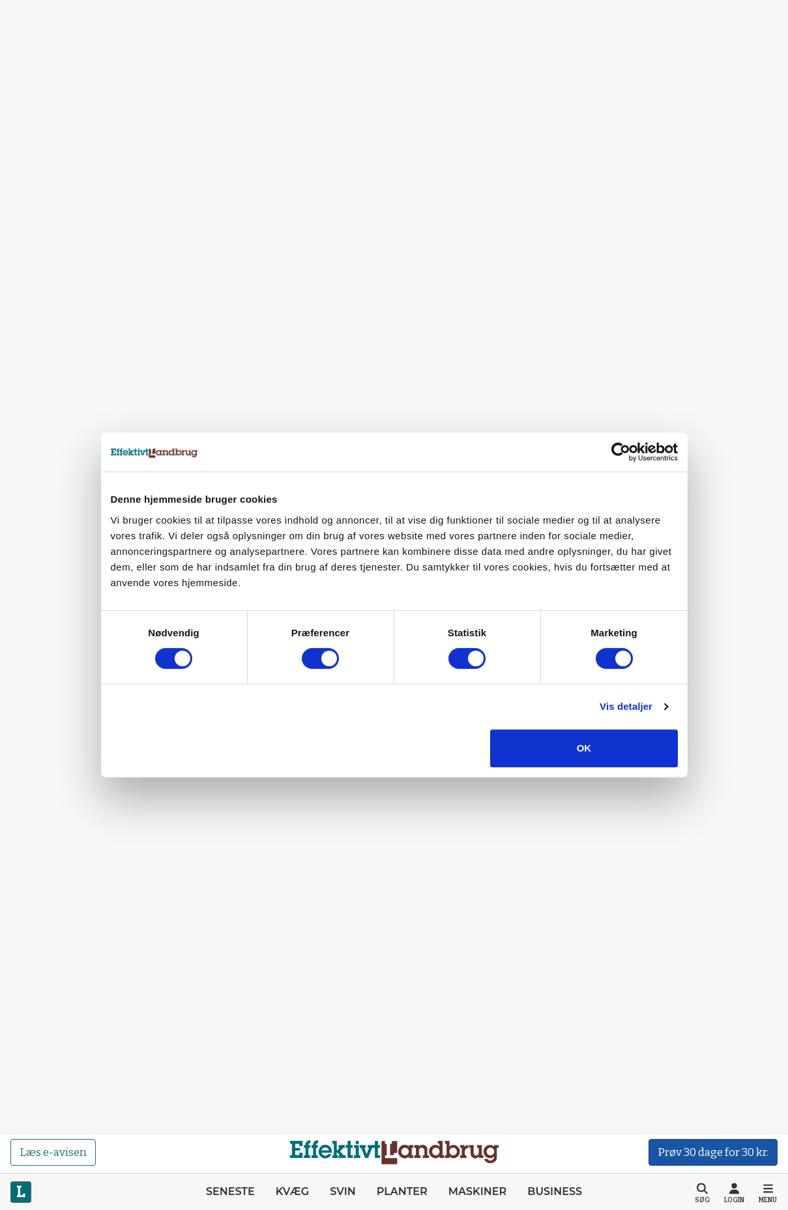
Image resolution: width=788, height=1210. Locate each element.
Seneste (230, 1191)
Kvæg (292, 1191)
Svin (343, 1191)
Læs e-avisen (53, 1152)
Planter (402, 1191)
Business (554, 1191)
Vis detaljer (626, 706)
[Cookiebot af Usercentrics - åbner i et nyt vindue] (621, 452)
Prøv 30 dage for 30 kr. (713, 1152)
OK (584, 747)
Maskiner (477, 1191)
